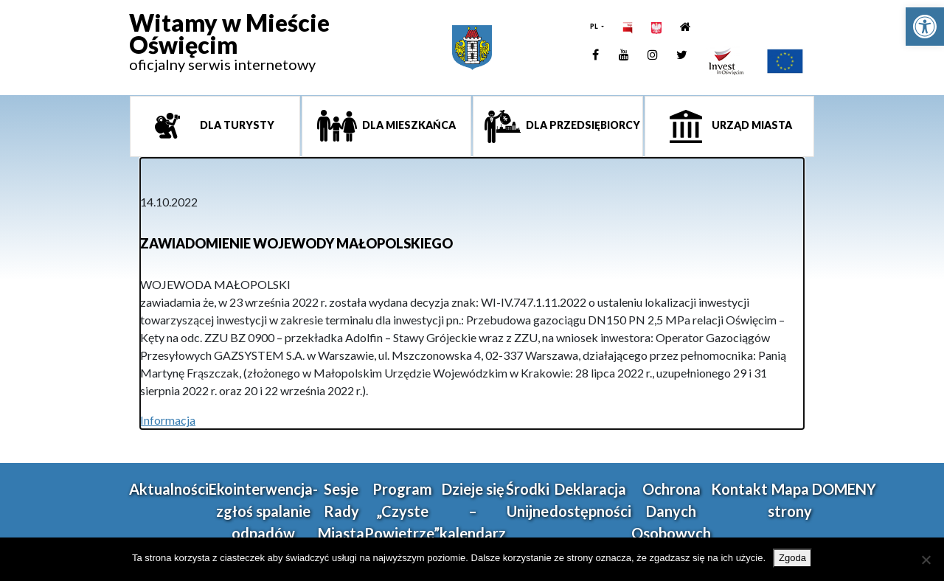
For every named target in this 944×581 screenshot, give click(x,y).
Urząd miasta (750, 125)
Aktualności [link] (169, 489)
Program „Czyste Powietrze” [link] (402, 511)
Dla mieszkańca (408, 125)
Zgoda (792, 557)
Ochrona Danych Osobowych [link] (671, 511)
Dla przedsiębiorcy (582, 125)
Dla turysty (236, 125)
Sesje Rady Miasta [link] (341, 511)
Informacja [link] (167, 420)
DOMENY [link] (844, 489)
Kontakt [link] (739, 489)
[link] (925, 26)
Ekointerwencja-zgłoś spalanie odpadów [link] (263, 511)
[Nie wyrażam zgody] (925, 559)
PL (595, 26)
